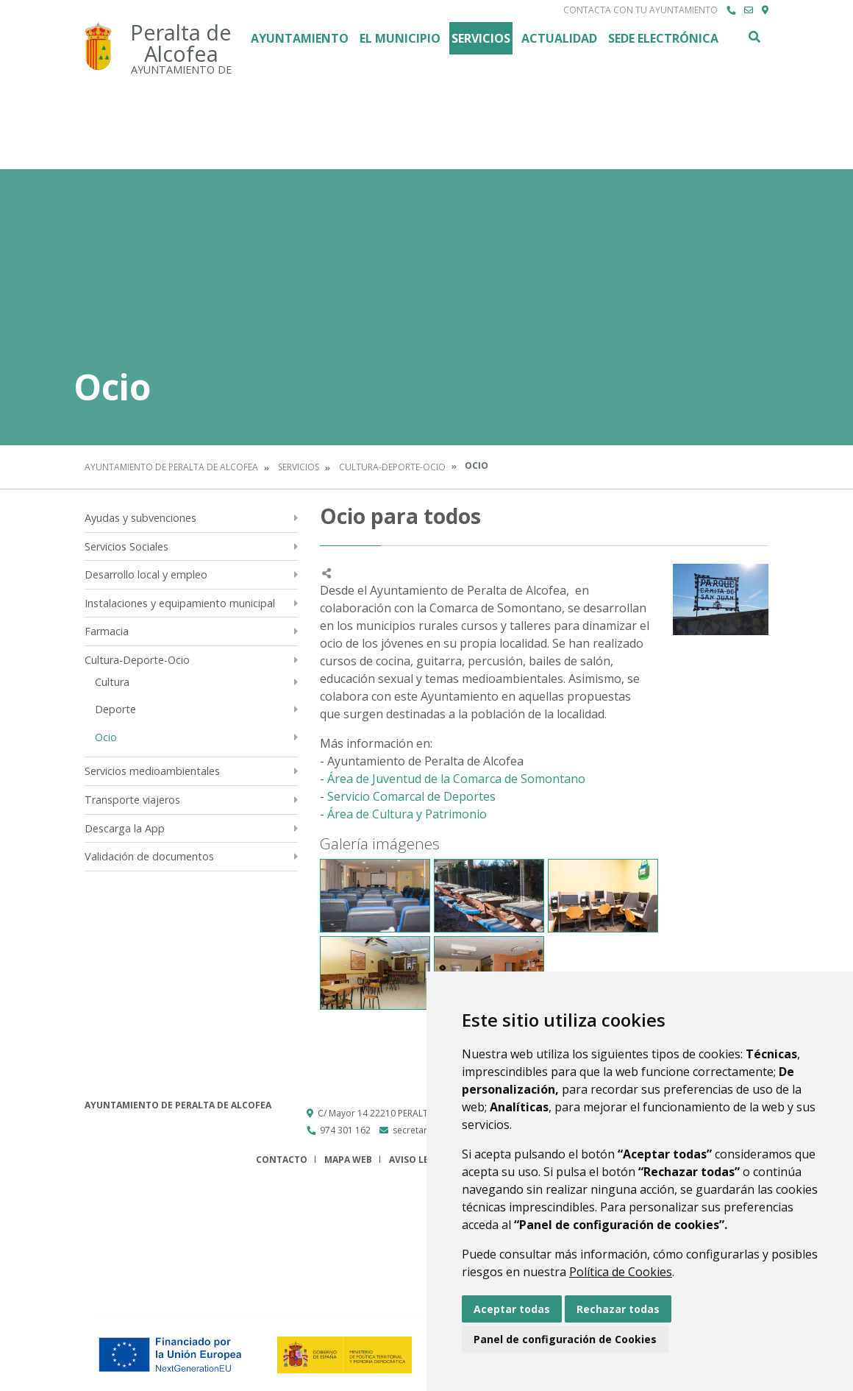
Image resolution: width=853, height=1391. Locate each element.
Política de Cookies (620, 1272)
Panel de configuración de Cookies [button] (565, 1339)
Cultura (112, 682)
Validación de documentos (149, 856)
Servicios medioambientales (152, 771)
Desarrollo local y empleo (146, 574)
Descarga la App (125, 828)
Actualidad (559, 38)
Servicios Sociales (126, 546)
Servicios (481, 38)
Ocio (106, 737)
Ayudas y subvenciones (140, 518)
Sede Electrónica (663, 38)
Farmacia (107, 631)
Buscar (753, 37)
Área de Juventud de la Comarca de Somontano (454, 779)
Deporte (115, 709)
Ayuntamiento (300, 38)
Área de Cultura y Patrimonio (407, 814)
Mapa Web (348, 1159)
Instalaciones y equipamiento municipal (180, 603)
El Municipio (400, 38)
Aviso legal (417, 1159)
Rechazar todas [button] (618, 1309)
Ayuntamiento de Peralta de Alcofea (171, 467)
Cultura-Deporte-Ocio (392, 467)
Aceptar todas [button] (512, 1309)
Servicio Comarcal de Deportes (411, 796)
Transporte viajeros (132, 800)
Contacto (281, 1159)
